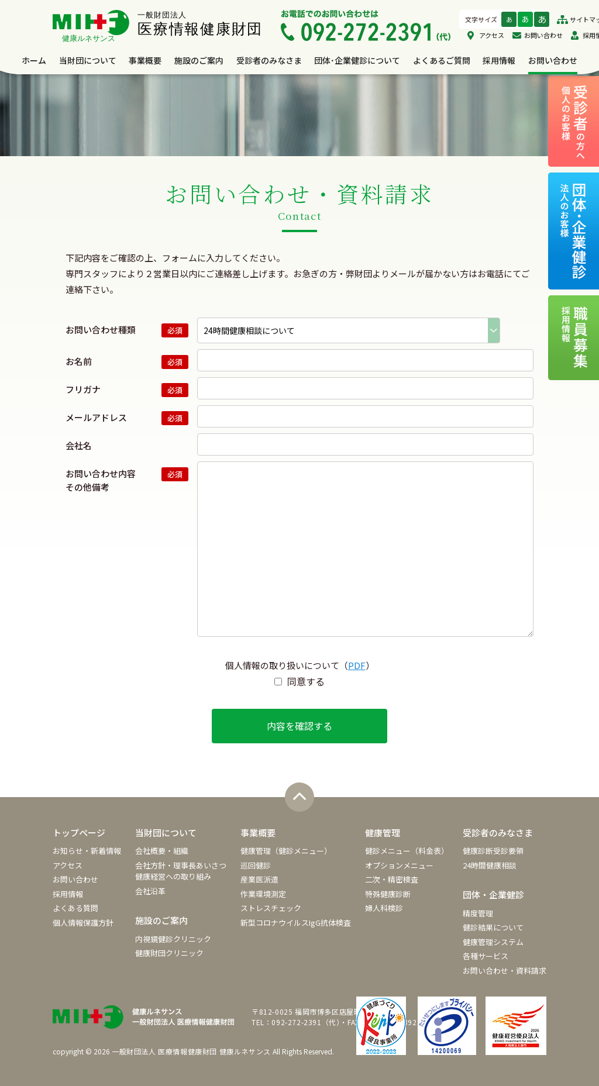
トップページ (79, 832)
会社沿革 (150, 891)
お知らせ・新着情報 (87, 850)
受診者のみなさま (269, 60)
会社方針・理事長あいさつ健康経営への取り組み (180, 871)
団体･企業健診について (357, 60)
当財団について (87, 60)
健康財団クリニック (169, 953)
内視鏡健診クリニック (173, 938)
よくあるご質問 (441, 60)
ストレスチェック (270, 907)
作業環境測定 (263, 893)
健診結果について (493, 927)
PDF (357, 665)
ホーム (34, 60)
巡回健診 (255, 865)
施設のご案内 (198, 60)
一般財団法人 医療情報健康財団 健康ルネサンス (191, 1051)
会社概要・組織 (161, 850)
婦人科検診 (384, 907)
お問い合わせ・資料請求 (504, 970)
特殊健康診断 (388, 893)
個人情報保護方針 (83, 922)
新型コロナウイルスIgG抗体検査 (295, 922)
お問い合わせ (543, 35)
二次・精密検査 (391, 879)
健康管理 (382, 832)
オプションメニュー (399, 865)
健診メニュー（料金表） (407, 850)
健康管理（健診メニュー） (286, 850)
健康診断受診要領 (493, 850)
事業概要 (145, 60)
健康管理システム (493, 941)
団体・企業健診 (493, 894)
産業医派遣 (259, 879)
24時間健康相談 (490, 865)
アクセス (491, 35)
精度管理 (478, 913)
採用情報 (499, 60)
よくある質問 (75, 907)
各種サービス (485, 955)
